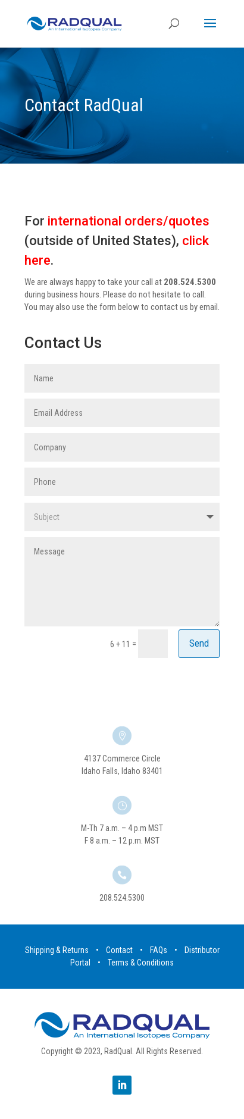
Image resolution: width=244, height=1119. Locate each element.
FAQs (158, 950)
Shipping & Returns (57, 950)
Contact (119, 950)
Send (199, 643)
